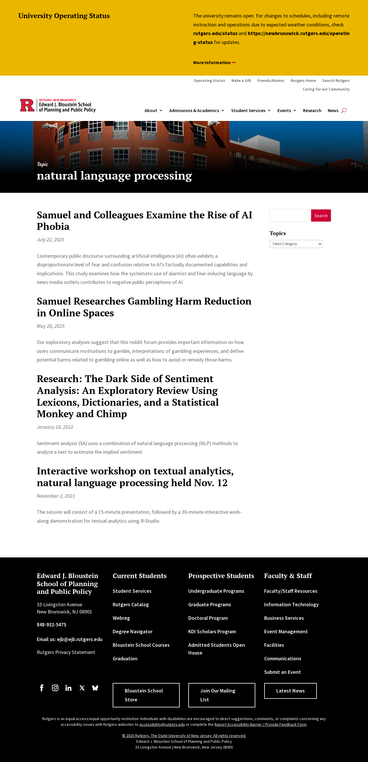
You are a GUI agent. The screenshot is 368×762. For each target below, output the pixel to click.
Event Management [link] (286, 631)
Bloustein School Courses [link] (141, 645)
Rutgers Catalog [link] (131, 604)
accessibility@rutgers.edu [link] (162, 724)
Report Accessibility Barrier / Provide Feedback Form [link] (260, 724)
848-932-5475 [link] (51, 624)
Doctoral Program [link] (208, 618)
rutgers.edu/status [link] (215, 33)
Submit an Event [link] (282, 672)
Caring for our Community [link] (326, 89)
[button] (321, 215)
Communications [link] (282, 658)
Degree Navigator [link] (132, 631)
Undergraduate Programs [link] (216, 591)
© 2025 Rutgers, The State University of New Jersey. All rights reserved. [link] (184, 735)
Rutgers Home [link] (303, 80)
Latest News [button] (290, 690)
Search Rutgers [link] (336, 80)
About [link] (151, 110)
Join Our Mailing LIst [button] (217, 695)
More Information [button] (212, 62)
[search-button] (344, 111)
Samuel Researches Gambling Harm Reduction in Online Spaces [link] (144, 307)
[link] (41, 690)
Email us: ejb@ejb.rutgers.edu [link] (69, 639)
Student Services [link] (248, 110)
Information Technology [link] (291, 604)
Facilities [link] (274, 645)
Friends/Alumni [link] (270, 80)
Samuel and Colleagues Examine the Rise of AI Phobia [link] (144, 220)
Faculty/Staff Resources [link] (290, 591)
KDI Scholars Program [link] (212, 631)
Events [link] (284, 110)
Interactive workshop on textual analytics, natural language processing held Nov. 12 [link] (135, 476)
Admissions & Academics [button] (194, 110)
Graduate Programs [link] (209, 604)
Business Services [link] (284, 618)
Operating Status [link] (209, 80)
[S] (290, 215)
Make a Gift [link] (241, 80)
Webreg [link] (121, 618)
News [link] (333, 110)
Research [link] (312, 110)
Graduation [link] (125, 658)
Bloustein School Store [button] (144, 695)
